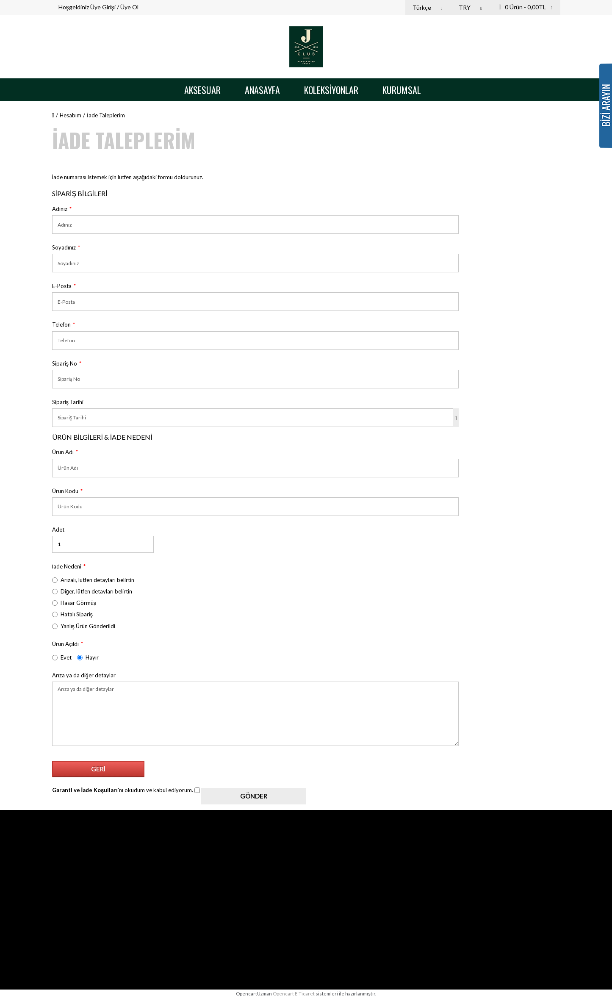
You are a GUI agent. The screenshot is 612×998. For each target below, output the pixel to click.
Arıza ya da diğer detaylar (84, 675)
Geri (98, 769)
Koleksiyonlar (331, 90)
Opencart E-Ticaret (294, 993)
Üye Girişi (103, 7)
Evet (62, 657)
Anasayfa (262, 90)
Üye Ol (129, 7)
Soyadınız (64, 247)
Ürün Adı (63, 452)
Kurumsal (401, 90)
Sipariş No (65, 363)
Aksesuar (202, 90)
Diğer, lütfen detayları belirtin (92, 591)
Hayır (88, 657)
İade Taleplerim (106, 115)
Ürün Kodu (65, 491)
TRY (471, 7)
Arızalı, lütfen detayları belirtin (93, 580)
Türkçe (429, 7)
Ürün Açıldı (65, 643)
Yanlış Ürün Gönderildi (84, 626)
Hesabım (70, 115)
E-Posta (62, 286)
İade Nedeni (67, 566)
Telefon (61, 324)
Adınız (59, 208)
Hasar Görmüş (74, 602)
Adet (58, 529)
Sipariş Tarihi (68, 402)
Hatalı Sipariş (72, 614)
